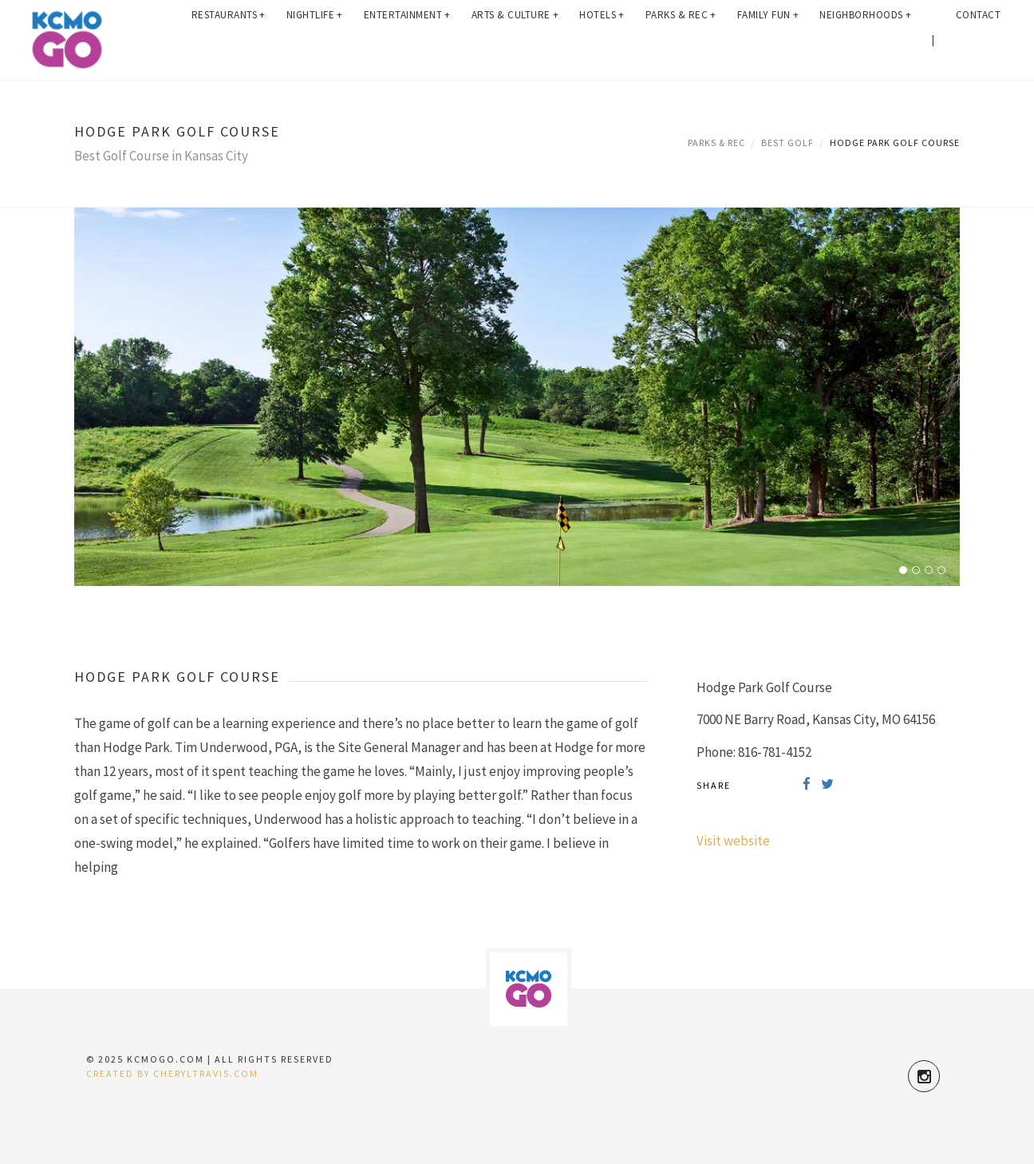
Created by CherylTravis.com (172, 1073)
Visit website (733, 840)
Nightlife (314, 39)
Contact (978, 39)
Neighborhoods (865, 39)
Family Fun (768, 39)
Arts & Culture (515, 39)
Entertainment (407, 39)
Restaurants (228, 39)
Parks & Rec (680, 39)
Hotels (602, 39)
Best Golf (787, 142)
